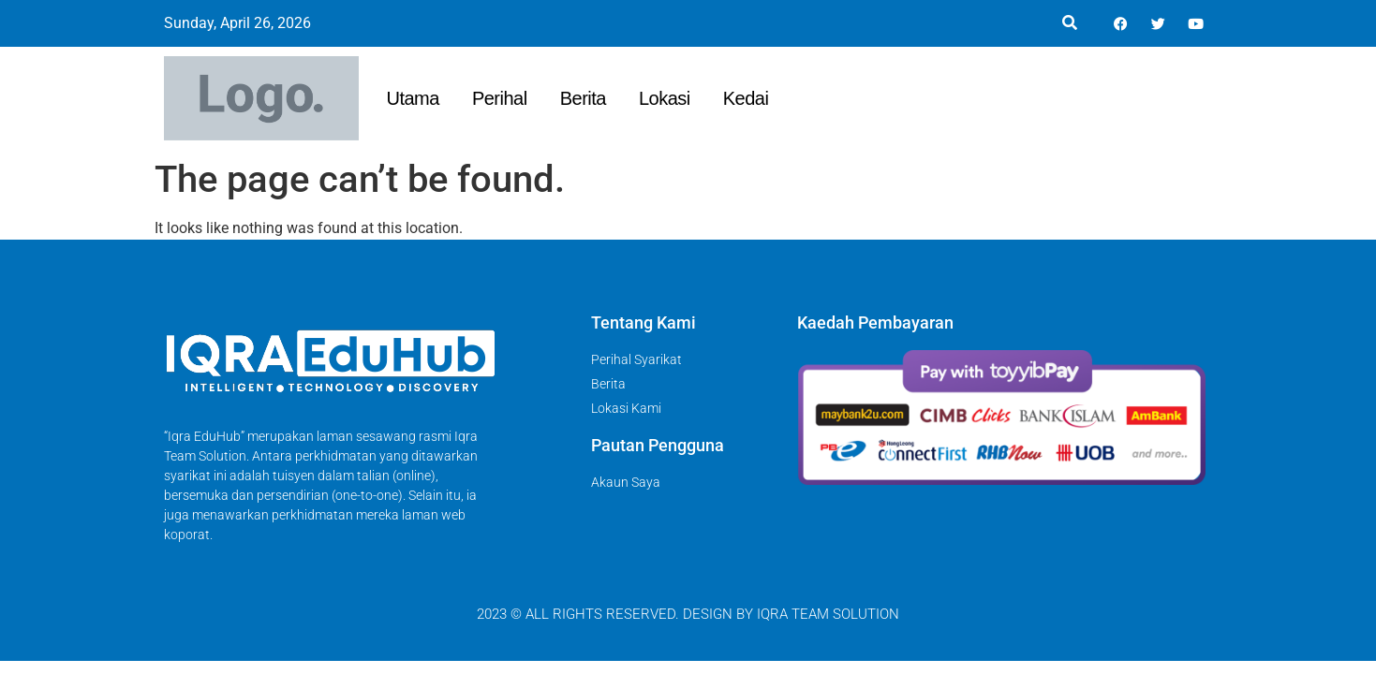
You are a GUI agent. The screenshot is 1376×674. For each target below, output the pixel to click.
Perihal (499, 98)
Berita (583, 98)
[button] (1070, 23)
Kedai (746, 98)
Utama (413, 98)
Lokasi (664, 98)
